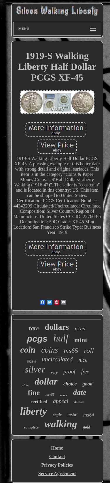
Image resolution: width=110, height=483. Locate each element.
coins (49, 350)
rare (34, 328)
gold (86, 427)
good (87, 384)
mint (80, 339)
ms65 (71, 350)
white (25, 385)
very (54, 372)
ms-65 (49, 394)
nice (83, 360)
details (79, 402)
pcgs (37, 338)
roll (89, 350)
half (60, 338)
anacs (63, 395)
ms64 (88, 414)
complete (31, 427)
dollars (57, 326)
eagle (57, 415)
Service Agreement (57, 473)
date (79, 392)
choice (70, 384)
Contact (57, 456)
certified (39, 401)
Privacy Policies (57, 464)
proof (69, 371)
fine (34, 393)
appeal (60, 401)
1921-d (31, 361)
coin (27, 349)
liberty (33, 411)
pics (80, 329)
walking (60, 424)
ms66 (72, 414)
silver (35, 369)
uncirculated (57, 359)
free (85, 372)
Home (57, 447)
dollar (46, 381)
